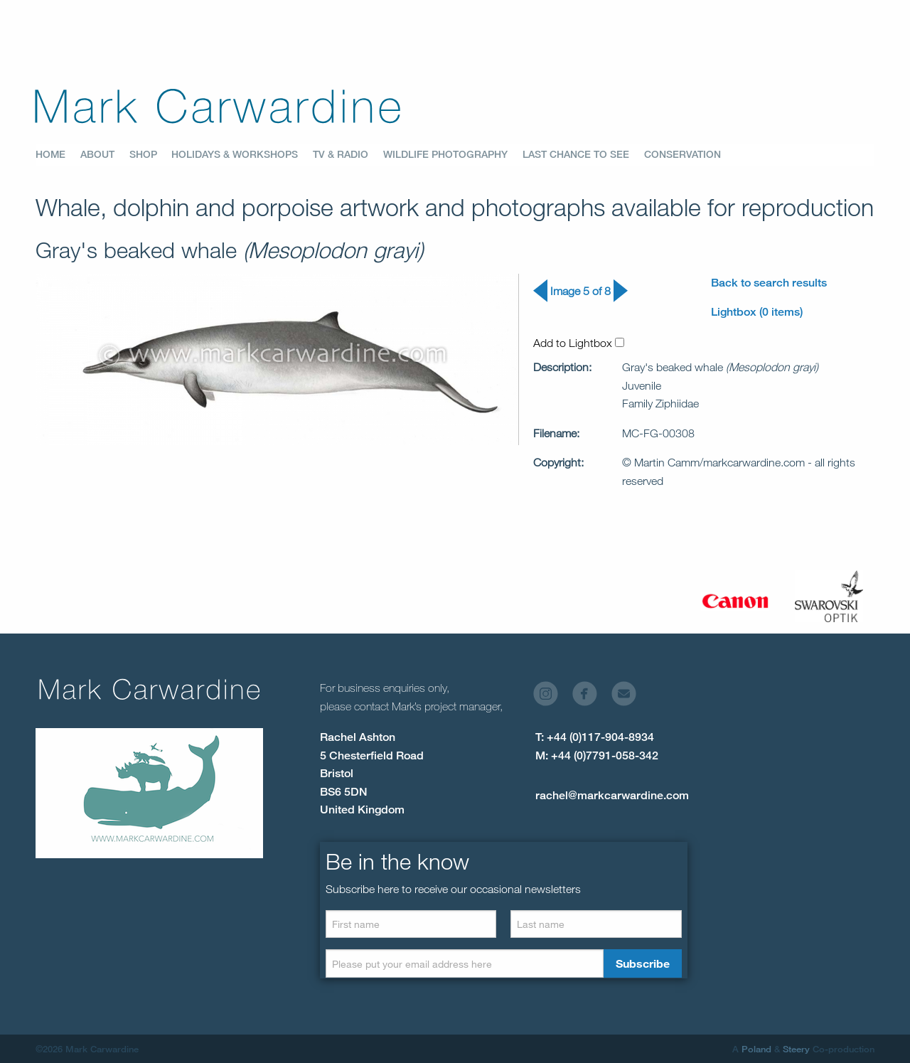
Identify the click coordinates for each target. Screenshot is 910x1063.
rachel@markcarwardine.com (612, 795)
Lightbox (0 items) (757, 312)
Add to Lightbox (578, 342)
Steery (796, 1048)
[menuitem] (58, 155)
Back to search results (769, 282)
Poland (756, 1048)
